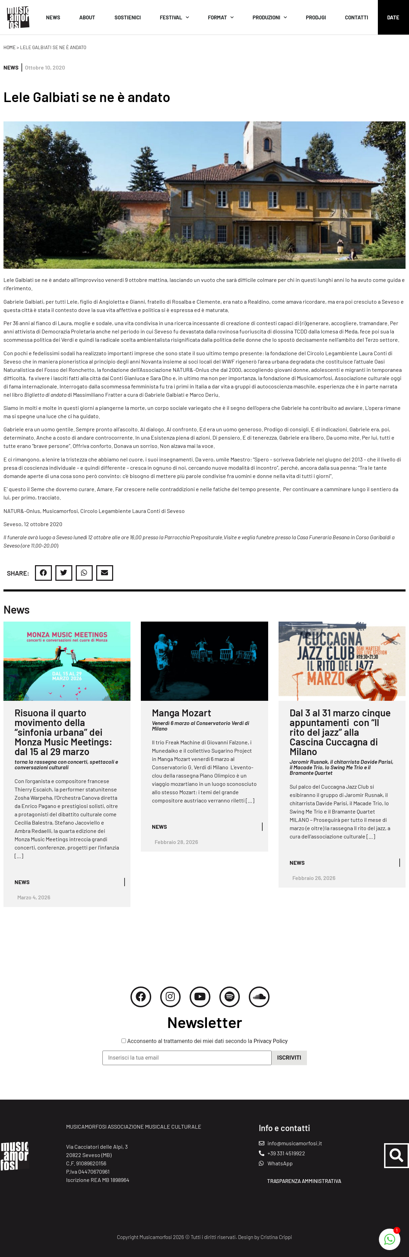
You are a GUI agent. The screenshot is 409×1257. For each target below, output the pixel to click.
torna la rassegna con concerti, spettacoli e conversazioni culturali (66, 764)
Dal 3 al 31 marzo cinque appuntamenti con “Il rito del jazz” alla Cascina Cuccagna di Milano (340, 732)
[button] (43, 573)
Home (9, 47)
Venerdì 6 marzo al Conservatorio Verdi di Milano (200, 725)
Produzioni (270, 17)
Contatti (356, 17)
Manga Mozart (181, 712)
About (87, 17)
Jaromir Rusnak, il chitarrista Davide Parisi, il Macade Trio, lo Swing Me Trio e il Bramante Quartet (341, 767)
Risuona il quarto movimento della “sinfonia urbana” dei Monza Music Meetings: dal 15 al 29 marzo (63, 732)
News (53, 17)
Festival (174, 17)
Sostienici (128, 17)
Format (221, 17)
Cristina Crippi (276, 1237)
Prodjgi (316, 17)
